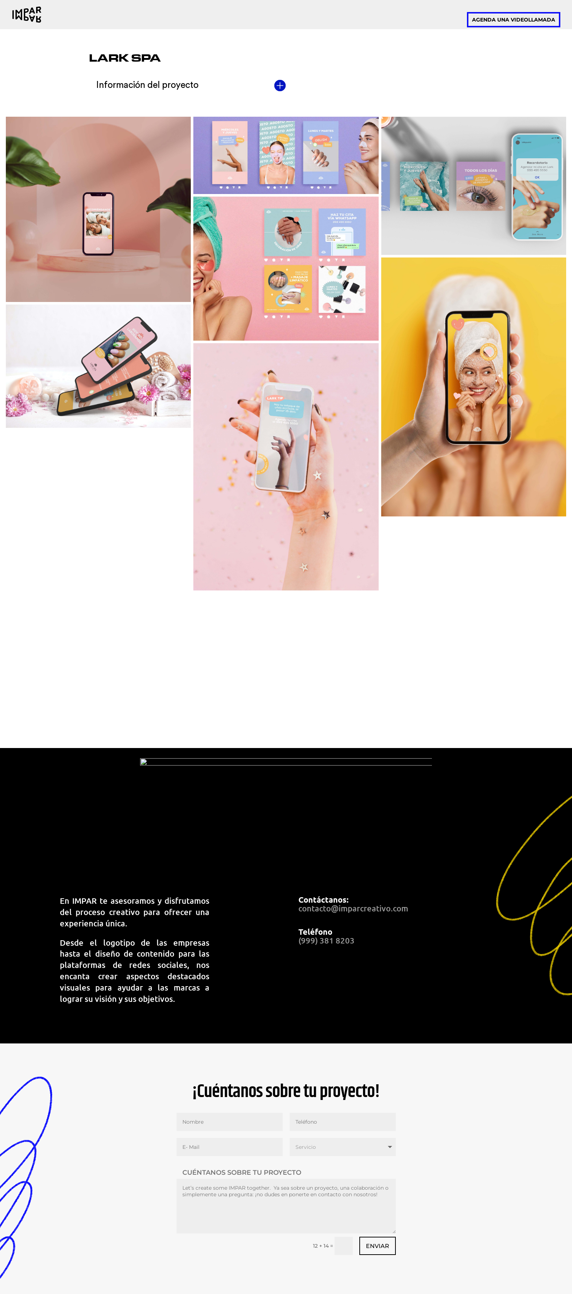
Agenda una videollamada (513, 19)
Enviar (377, 1246)
